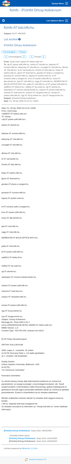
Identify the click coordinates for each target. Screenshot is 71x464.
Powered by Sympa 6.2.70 (37, 459)
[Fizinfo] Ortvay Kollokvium (17, 431)
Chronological (9, 52)
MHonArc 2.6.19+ (30, 448)
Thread (22, 52)
